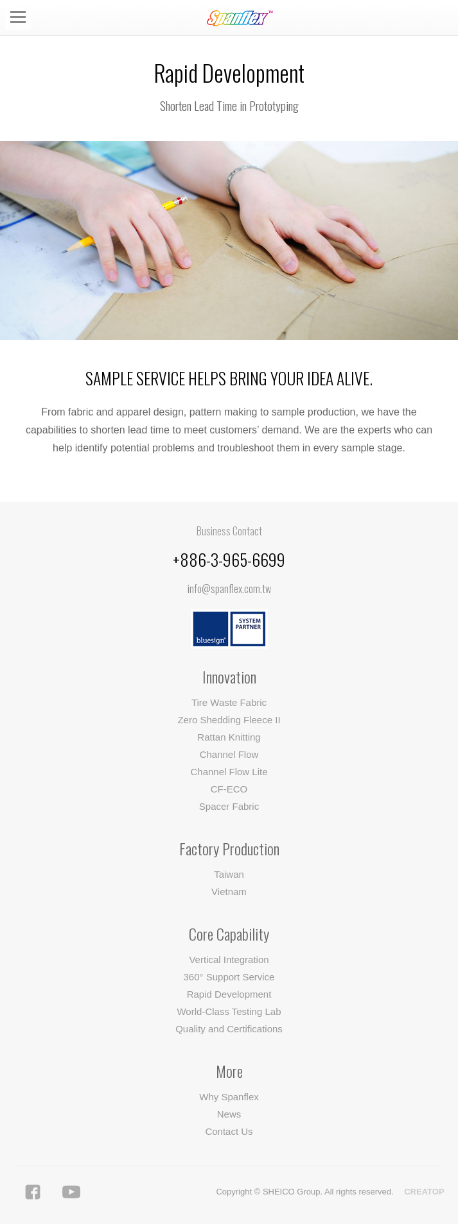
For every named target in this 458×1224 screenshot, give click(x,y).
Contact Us (228, 1131)
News (229, 1114)
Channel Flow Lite (228, 771)
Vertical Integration (229, 959)
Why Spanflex (229, 1096)
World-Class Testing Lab (229, 1011)
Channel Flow (229, 754)
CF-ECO (229, 789)
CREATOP (424, 1191)
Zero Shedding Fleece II (228, 719)
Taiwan (229, 874)
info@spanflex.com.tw (229, 588)
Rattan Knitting (228, 737)
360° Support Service (229, 976)
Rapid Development (229, 994)
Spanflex (242, 18)
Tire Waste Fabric (229, 702)
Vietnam (229, 891)
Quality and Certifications (229, 1028)
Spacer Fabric (229, 806)
